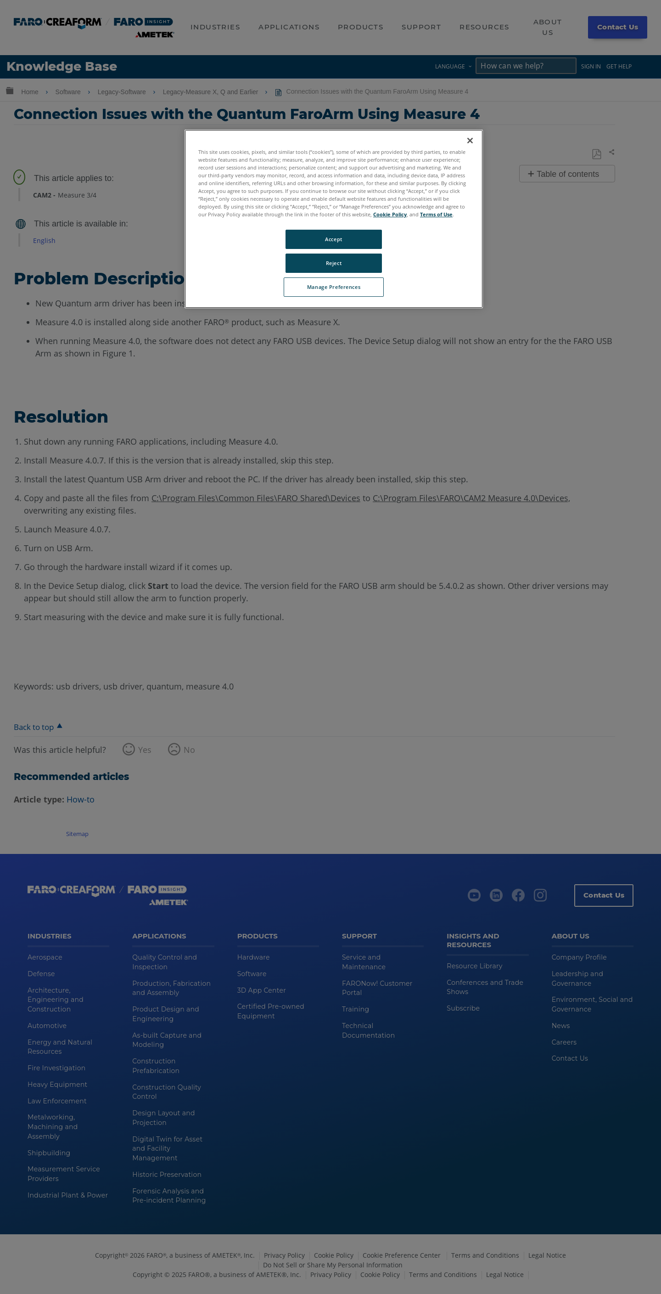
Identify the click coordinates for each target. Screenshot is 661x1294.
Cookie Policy (390, 214)
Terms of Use (436, 214)
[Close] (470, 140)
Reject (334, 263)
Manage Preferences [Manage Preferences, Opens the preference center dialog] (333, 286)
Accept (333, 239)
